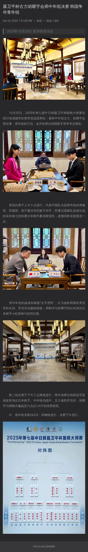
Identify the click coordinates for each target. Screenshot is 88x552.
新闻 (39, 20)
